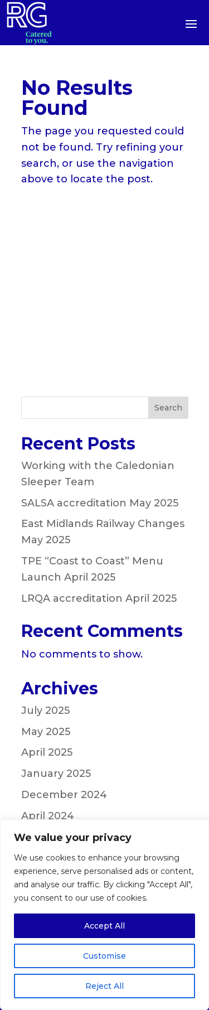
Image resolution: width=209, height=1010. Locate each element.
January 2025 (56, 773)
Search (168, 408)
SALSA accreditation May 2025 (99, 503)
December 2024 (64, 795)
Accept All (104, 926)
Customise (104, 956)
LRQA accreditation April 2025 (99, 598)
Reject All (104, 986)
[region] (104, 914)
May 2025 (45, 732)
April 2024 (47, 816)
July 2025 (45, 710)
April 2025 (46, 752)
